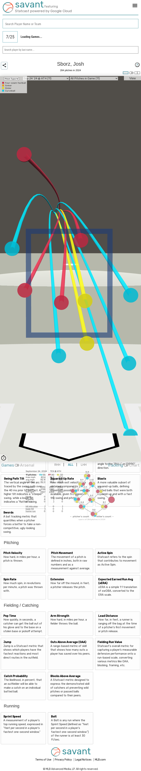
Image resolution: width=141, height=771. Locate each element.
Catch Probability (16, 676)
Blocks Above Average (65, 676)
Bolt (54, 716)
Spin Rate (9, 579)
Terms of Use (43, 759)
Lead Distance (108, 616)
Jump (7, 642)
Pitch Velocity (12, 553)
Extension (57, 579)
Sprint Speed (12, 716)
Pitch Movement (62, 553)
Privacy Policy (63, 759)
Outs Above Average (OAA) (68, 642)
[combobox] (70, 23)
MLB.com (100, 759)
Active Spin (105, 553)
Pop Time (9, 616)
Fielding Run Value (110, 642)
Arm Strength (59, 616)
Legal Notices (83, 759)
